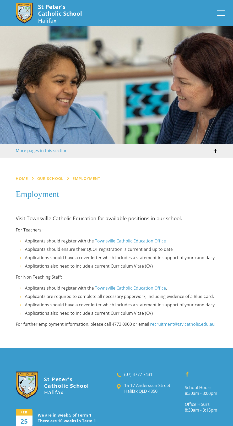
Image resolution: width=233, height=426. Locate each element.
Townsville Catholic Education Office (130, 241)
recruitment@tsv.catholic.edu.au (182, 324)
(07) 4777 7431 (138, 374)
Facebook (185, 373)
